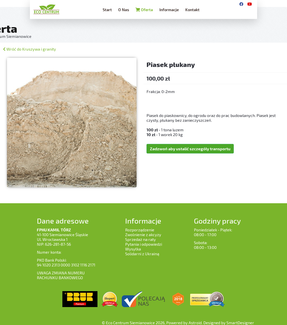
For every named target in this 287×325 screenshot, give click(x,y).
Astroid (195, 322)
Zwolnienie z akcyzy (143, 234)
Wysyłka (133, 248)
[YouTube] (249, 4)
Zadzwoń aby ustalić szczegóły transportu (190, 144)
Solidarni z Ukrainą (142, 253)
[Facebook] (241, 4)
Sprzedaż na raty (140, 239)
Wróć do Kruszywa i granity (29, 49)
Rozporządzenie (139, 229)
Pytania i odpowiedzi (143, 244)
